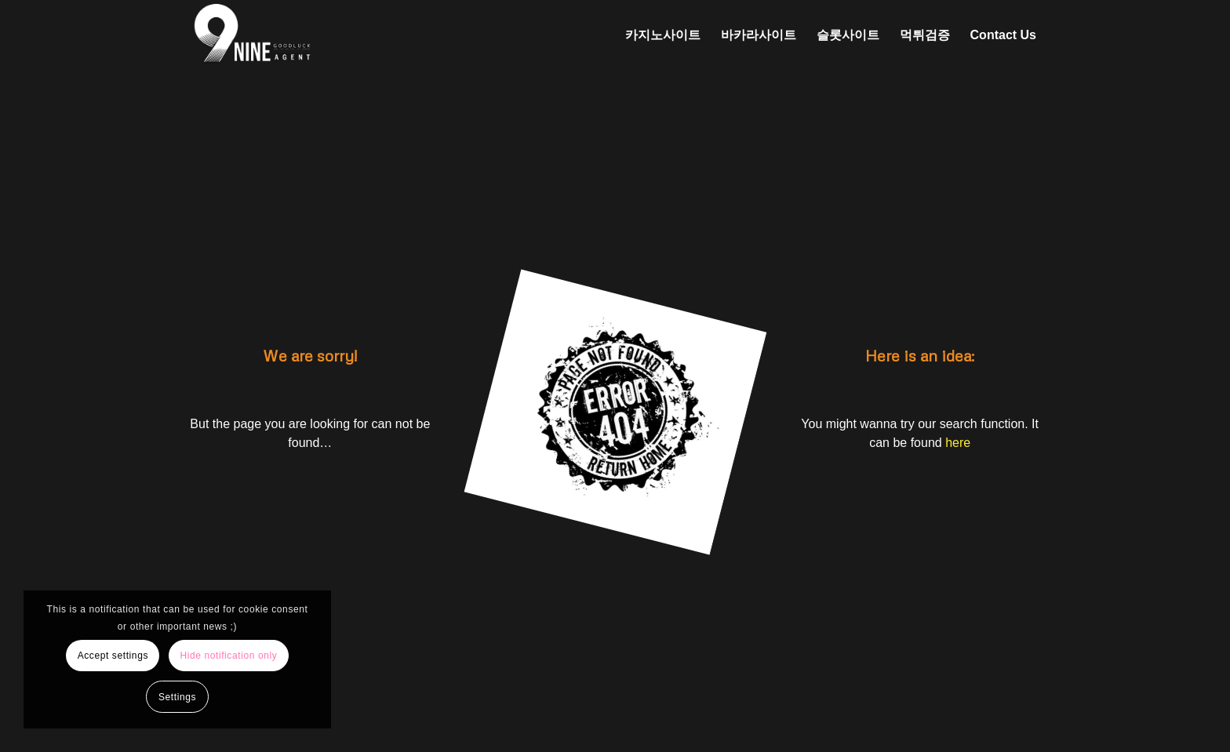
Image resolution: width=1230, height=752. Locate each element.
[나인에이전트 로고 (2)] (333, 35)
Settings (177, 697)
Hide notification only (228, 655)
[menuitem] (663, 35)
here (957, 442)
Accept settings (113, 655)
